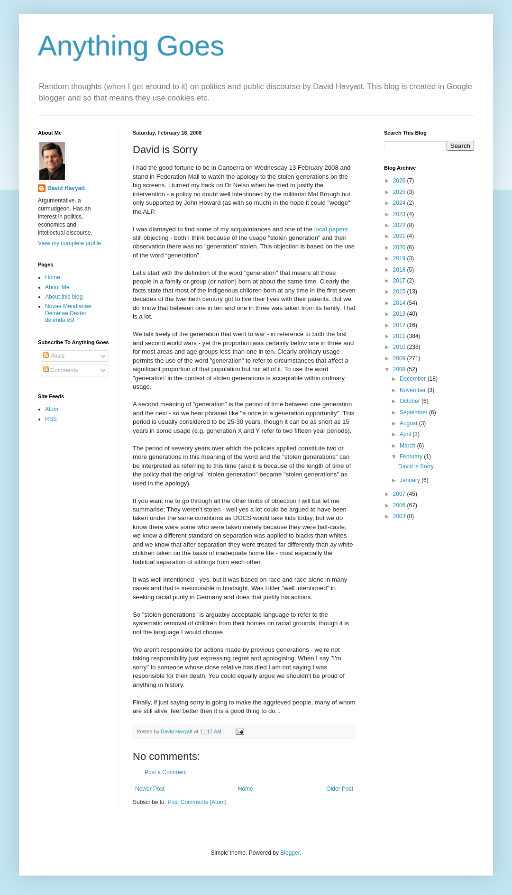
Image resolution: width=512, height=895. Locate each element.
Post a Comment (166, 772)
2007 (400, 494)
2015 (400, 291)
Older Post (339, 788)
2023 (400, 214)
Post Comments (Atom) (197, 802)
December (414, 378)
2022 (400, 225)
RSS (51, 419)
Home (245, 788)
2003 (400, 516)
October (410, 401)
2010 (400, 347)
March (408, 445)
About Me (57, 287)
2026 (400, 180)
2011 (400, 336)
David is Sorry (416, 466)
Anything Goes (131, 46)
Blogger (290, 852)
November (414, 390)
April (406, 434)
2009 (400, 358)
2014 (400, 303)
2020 (400, 247)
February (412, 456)
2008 (400, 369)
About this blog (63, 296)
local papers (331, 229)
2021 (400, 236)
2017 (400, 280)
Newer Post (150, 788)
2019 (400, 258)
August (409, 423)
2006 (400, 505)
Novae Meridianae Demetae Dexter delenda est (68, 313)
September (414, 412)
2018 (400, 269)
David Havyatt (66, 188)
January (410, 480)
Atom (51, 409)
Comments (60, 370)
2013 (400, 314)
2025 (400, 192)
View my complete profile (69, 243)
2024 (400, 203)
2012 (400, 325)
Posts (53, 356)
